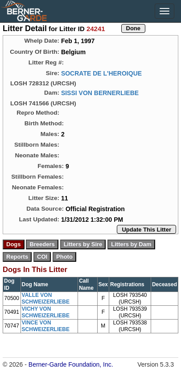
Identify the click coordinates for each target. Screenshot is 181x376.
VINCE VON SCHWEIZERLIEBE (46, 326)
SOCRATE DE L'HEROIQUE (101, 73)
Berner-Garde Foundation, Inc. (71, 364)
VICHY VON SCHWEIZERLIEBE (46, 312)
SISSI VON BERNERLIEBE (100, 92)
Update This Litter (146, 229)
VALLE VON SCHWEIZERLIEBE (46, 298)
